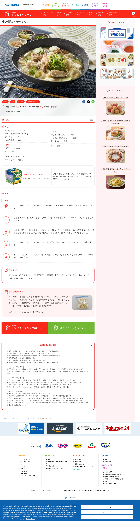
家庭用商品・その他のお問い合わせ (113, 474)
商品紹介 (46, 5)
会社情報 (85, 5)
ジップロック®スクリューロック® (36, 178)
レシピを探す (79, 459)
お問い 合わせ (104, 5)
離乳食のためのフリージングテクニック (54, 469)
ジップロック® (25, 461)
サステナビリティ (108, 465)
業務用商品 (24, 473)
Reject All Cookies (107, 512)
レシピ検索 (30, 418)
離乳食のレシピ (79, 464)
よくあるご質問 (107, 472)
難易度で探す (101, 14)
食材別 (48, 459)
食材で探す (59, 14)
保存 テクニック (56, 5)
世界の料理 (78, 461)
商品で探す (91, 14)
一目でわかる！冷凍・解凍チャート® (56, 462)
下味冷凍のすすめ (51, 466)
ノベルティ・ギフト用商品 (29, 476)
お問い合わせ (106, 468)
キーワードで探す (48, 14)
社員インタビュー (108, 459)
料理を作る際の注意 (48, 345)
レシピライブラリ (17, 418)
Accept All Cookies (107, 517)
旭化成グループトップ (103, 490)
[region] (70, 510)
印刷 (91, 120)
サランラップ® (25, 459)
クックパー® (24, 464)
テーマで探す (69, 14)
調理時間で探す (113, 14)
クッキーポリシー (86, 490)
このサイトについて (51, 490)
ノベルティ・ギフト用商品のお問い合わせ (113, 480)
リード (23, 466)
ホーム (6, 418)
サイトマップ (35, 490)
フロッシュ (24, 469)
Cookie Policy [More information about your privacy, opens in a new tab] (30, 519)
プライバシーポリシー (68, 490)
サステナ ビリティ (95, 5)
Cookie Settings (107, 507)
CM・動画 (75, 5)
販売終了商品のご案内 (109, 483)
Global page (71, 497)
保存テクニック (50, 455)
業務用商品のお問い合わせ (111, 476)
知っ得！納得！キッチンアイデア (84, 466)
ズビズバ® (24, 471)
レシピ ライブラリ (65, 5)
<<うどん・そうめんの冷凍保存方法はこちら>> (28, 312)
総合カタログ (107, 461)
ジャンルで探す (81, 14)
